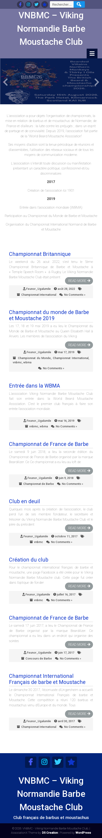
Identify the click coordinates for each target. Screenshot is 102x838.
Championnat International (38, 294)
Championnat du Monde (34, 358)
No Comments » (74, 294)
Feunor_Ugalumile (38, 288)
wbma (27, 362)
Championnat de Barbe (38, 484)
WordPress (83, 832)
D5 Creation (50, 832)
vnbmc (17, 362)
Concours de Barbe (39, 658)
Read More (77, 281)
